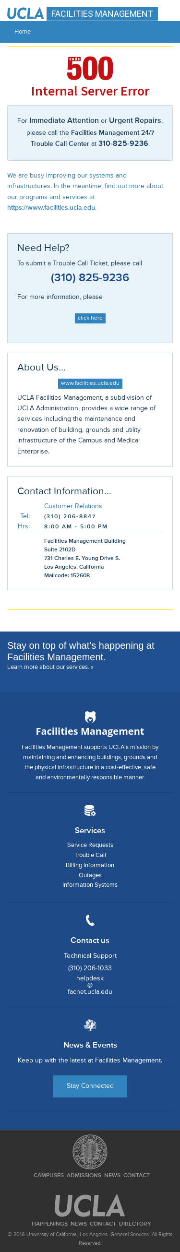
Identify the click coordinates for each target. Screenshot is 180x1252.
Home (22, 32)
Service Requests (90, 845)
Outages (90, 875)
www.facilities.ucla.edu (90, 383)
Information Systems (90, 885)
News (112, 1176)
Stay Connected (90, 1086)
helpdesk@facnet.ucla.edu (90, 985)
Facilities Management (90, 731)
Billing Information (90, 865)
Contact (136, 1176)
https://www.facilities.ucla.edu (51, 207)
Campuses (49, 1176)
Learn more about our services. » (50, 667)
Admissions (84, 1176)
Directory (135, 1224)
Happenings (50, 1224)
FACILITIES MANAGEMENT (102, 14)
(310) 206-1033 (90, 968)
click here (90, 318)
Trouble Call (90, 855)
